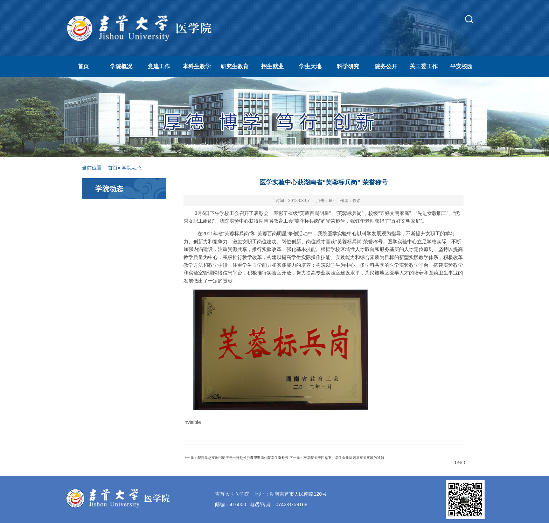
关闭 (460, 463)
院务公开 (386, 66)
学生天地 (310, 66)
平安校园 (461, 66)
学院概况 (121, 66)
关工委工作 (424, 66)
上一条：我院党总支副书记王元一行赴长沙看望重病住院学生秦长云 (236, 458)
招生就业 (272, 66)
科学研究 (348, 66)
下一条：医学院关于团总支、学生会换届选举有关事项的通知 (337, 458)
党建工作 (159, 66)
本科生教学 (197, 66)
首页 (83, 66)
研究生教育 (235, 66)
